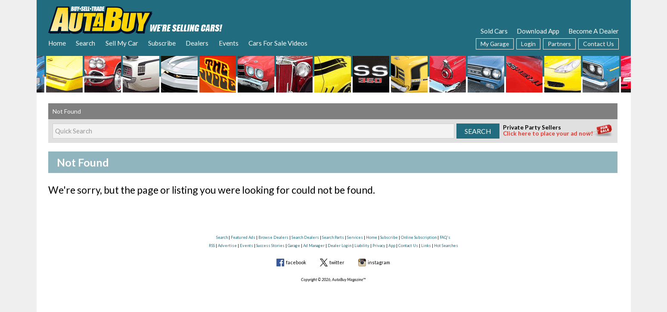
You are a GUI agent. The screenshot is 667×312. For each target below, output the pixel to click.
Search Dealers (305, 237)
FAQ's (445, 237)
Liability (361, 245)
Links (426, 245)
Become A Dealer (593, 31)
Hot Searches (446, 245)
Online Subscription (419, 237)
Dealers (197, 43)
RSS (212, 245)
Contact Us (598, 43)
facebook (296, 262)
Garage (294, 245)
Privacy (378, 245)
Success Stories (270, 245)
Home (57, 43)
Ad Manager (314, 245)
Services (355, 237)
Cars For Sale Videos (277, 43)
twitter (336, 262)
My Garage (495, 43)
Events (229, 43)
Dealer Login (339, 245)
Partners (559, 43)
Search (85, 43)
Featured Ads (243, 237)
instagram (379, 262)
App (391, 245)
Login (528, 43)
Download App (538, 31)
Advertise (227, 245)
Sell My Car (121, 43)
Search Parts (333, 237)
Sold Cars (494, 31)
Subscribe (162, 43)
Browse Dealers (273, 237)
